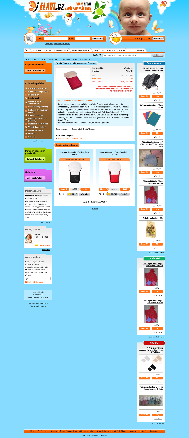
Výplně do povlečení (36, 127)
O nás (131, 50)
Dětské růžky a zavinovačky (34, 102)
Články (122, 50)
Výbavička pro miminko (81, 50)
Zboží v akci (37, 50)
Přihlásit (28, 282)
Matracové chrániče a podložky (37, 120)
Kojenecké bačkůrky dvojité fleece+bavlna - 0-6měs (151, 388)
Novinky (49, 50)
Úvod (27, 50)
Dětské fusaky (53, 59)
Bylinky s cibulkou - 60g (153, 218)
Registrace (49, 44)
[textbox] (126, 55)
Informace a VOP (109, 50)
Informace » (45, 222)
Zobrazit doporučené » (157, 252)
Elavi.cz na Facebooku (38, 306)
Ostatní (31, 134)
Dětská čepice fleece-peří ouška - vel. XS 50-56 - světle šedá (151, 144)
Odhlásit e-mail (37, 282)
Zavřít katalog (38, 141)
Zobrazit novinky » (158, 423)
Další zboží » (99, 201)
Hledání (95, 55)
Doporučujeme (62, 50)
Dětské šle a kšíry (35, 130)
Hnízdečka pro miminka (38, 124)
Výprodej (32, 137)
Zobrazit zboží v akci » (157, 337)
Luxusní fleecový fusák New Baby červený (114, 153)
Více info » (158, 100)
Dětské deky (33, 95)
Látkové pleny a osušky (38, 107)
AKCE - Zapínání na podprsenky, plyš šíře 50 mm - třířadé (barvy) (151, 350)
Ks (60, 194)
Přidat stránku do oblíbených (38, 303)
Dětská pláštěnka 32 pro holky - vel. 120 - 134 (153, 265)
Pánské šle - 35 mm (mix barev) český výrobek (153, 69)
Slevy (96, 50)
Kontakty (140, 50)
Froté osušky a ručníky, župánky (38, 111)
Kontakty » (46, 250)
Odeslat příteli (77, 129)
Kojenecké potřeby (38, 59)
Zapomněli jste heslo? (62, 44)
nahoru (95, 209)
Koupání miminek (35, 115)
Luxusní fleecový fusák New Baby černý (75, 153)
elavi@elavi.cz (44, 245)
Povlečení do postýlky (37, 88)
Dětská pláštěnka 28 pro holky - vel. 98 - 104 (153, 182)
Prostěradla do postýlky (38, 92)
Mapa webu (134, 431)
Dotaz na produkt (62, 129)
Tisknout (91, 129)
